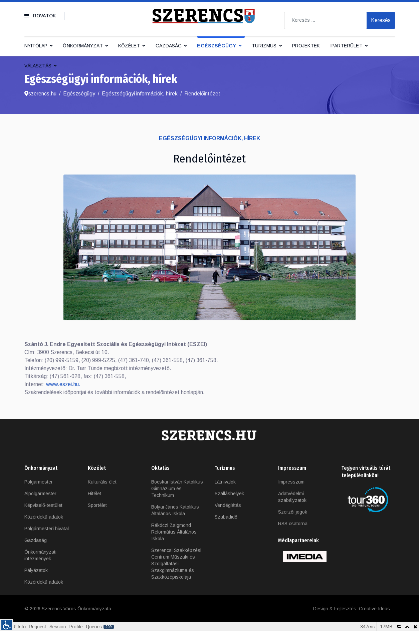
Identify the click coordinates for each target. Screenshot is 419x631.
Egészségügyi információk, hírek (209, 138)
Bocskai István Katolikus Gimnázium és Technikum (177, 488)
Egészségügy (216, 45)
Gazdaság (169, 45)
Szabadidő (226, 517)
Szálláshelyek (229, 493)
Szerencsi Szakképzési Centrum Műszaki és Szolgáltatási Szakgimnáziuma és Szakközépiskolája (176, 564)
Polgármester (38, 482)
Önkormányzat (82, 45)
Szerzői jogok (292, 512)
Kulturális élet (102, 482)
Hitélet (94, 493)
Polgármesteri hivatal (46, 528)
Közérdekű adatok (43, 517)
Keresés (381, 20)
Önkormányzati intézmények (40, 555)
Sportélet (97, 505)
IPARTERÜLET (346, 45)
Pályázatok (36, 570)
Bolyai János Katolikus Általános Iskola (175, 510)
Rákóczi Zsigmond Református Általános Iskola (174, 532)
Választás (38, 65)
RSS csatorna (292, 523)
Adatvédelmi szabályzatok (292, 497)
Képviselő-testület (43, 505)
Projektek (306, 45)
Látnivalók (225, 482)
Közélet (129, 45)
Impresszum (291, 482)
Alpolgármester (40, 493)
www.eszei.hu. (63, 384)
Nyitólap (36, 45)
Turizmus (264, 45)
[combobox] (325, 20)
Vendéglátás (228, 505)
